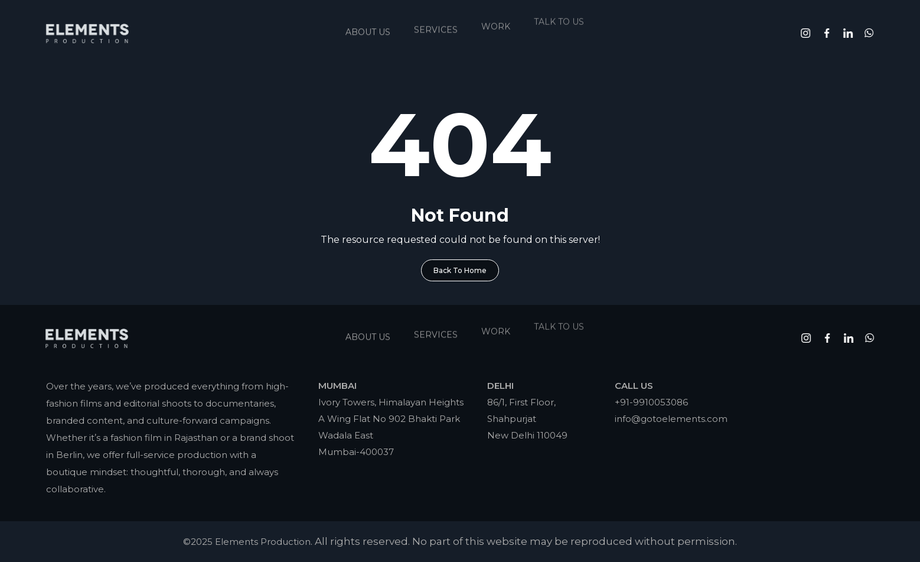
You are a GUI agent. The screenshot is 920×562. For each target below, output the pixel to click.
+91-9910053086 (651, 402)
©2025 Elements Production (247, 541)
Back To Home (460, 270)
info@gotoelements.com (671, 418)
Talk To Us (559, 10)
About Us (367, 27)
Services (436, 23)
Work (495, 17)
